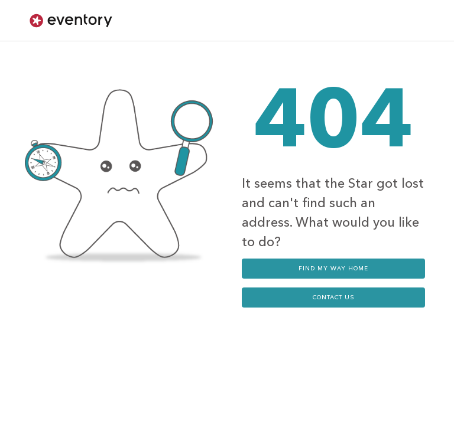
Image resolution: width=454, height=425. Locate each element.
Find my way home (333, 269)
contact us (334, 297)
